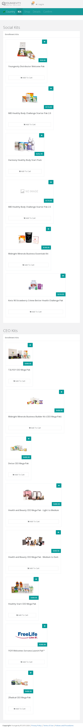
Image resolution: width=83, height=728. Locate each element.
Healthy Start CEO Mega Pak (22, 603)
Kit (19, 11)
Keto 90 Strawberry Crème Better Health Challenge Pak (35, 300)
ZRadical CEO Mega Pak (19, 697)
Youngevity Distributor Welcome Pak (26, 66)
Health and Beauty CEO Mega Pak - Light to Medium (33, 510)
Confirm (47, 11)
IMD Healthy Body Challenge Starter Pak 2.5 (29, 206)
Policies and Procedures (64, 725)
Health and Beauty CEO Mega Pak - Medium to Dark (33, 557)
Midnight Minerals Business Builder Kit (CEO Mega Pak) (34, 416)
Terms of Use (48, 725)
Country (9, 11)
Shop (27, 11)
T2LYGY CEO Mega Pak (19, 369)
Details (36, 11)
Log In (40, 4)
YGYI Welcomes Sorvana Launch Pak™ (26, 650)
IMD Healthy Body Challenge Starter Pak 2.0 (29, 113)
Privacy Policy (36, 725)
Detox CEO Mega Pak (18, 463)
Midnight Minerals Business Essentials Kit (28, 253)
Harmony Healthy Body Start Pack (25, 160)
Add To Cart (26, 77)
